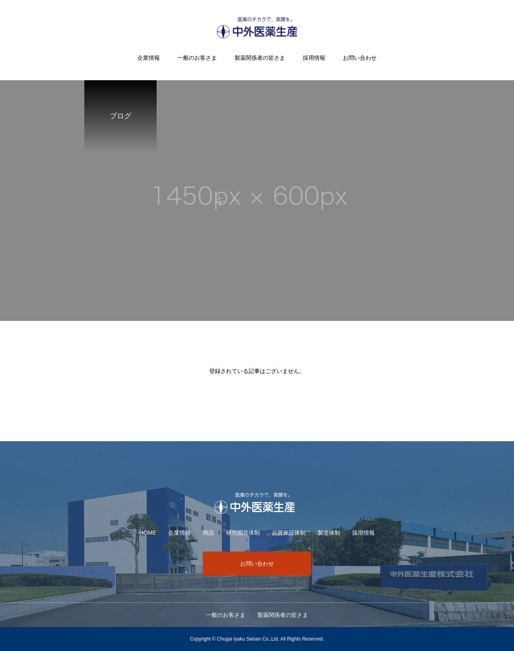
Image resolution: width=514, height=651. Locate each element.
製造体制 (329, 532)
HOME (147, 532)
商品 (208, 532)
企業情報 (148, 58)
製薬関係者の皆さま (260, 58)
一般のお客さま (197, 58)
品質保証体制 (289, 532)
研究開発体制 (243, 532)
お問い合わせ (360, 58)
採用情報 (314, 58)
